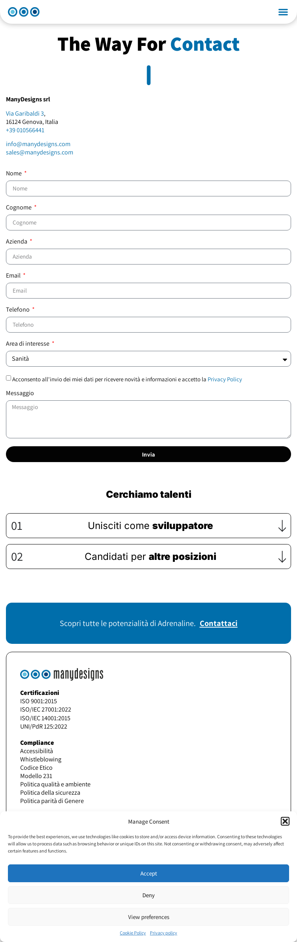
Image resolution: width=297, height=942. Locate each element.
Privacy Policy (225, 379)
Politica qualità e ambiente (55, 784)
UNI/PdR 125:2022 (43, 726)
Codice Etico (36, 767)
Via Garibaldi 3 (25, 113)
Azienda (17, 241)
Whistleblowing (40, 759)
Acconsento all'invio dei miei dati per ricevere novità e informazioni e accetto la (127, 379)
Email (14, 276)
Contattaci (219, 623)
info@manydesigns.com (38, 143)
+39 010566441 (25, 130)
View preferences (148, 917)
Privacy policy (163, 933)
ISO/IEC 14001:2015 (45, 718)
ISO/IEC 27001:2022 (45, 709)
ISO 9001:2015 (38, 701)
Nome (14, 173)
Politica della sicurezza (50, 792)
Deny (148, 895)
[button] (285, 821)
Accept (148, 873)
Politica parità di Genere (52, 800)
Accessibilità (36, 750)
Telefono (18, 310)
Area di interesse (28, 344)
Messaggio (20, 393)
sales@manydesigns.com (39, 152)
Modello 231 (36, 775)
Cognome (19, 207)
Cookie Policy (133, 933)
